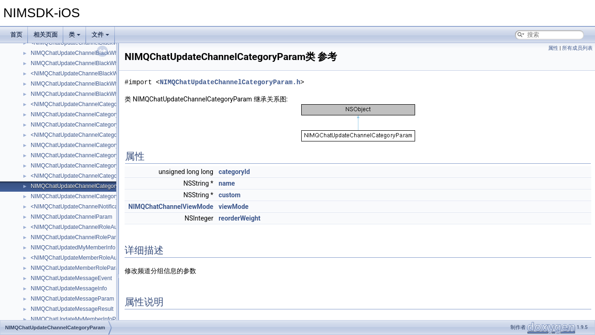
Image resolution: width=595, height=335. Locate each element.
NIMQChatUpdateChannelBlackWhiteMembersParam (97, 63)
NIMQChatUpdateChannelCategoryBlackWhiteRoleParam (102, 155)
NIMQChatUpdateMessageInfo (69, 288)
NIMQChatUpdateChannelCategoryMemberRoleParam (99, 165)
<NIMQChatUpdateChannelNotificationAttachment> (94, 206)
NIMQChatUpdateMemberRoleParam (77, 268)
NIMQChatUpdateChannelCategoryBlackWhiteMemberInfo (103, 114)
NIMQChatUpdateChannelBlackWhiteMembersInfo (93, 53)
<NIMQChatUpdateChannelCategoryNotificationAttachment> (106, 176)
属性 (553, 48)
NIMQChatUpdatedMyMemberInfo (73, 247)
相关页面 (45, 34)
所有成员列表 (577, 48)
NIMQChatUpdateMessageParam (72, 298)
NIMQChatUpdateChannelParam (71, 217)
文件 (100, 34)
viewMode (233, 206)
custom (229, 195)
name (226, 183)
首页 (16, 34)
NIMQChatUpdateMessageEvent (71, 278)
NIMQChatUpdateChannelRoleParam (77, 237)
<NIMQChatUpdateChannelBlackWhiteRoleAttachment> (100, 73)
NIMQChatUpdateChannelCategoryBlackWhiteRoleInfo (99, 145)
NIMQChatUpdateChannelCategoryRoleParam (88, 196)
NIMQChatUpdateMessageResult (72, 309)
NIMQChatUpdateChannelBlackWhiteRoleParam (91, 94)
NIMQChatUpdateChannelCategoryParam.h (230, 82)
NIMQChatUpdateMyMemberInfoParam (80, 319)
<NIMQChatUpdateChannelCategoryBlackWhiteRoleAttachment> (111, 135)
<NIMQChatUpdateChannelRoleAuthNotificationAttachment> (106, 227)
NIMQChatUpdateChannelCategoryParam (83, 186)
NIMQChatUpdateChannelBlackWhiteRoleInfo (88, 83)
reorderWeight (239, 218)
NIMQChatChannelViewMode (170, 206)
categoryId (234, 171)
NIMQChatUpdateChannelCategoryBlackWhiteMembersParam (108, 124)
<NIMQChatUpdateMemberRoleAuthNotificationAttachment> (106, 258)
